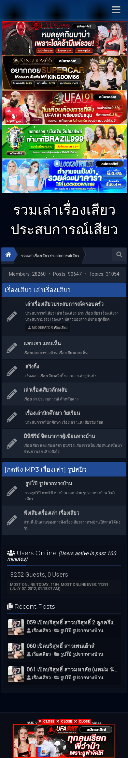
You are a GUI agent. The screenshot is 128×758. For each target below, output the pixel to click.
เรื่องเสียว (61, 328)
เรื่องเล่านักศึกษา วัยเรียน (52, 413)
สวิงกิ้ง (32, 367)
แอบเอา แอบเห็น (42, 343)
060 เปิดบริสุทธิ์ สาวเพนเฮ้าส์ (61, 646)
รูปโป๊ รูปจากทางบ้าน (48, 484)
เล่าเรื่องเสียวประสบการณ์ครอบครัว (64, 304)
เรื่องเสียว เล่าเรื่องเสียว (38, 290)
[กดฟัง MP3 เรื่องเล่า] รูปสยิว (46, 469)
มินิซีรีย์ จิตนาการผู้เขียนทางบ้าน (59, 436)
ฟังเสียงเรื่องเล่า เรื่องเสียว (51, 513)
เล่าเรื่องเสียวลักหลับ (46, 390)
